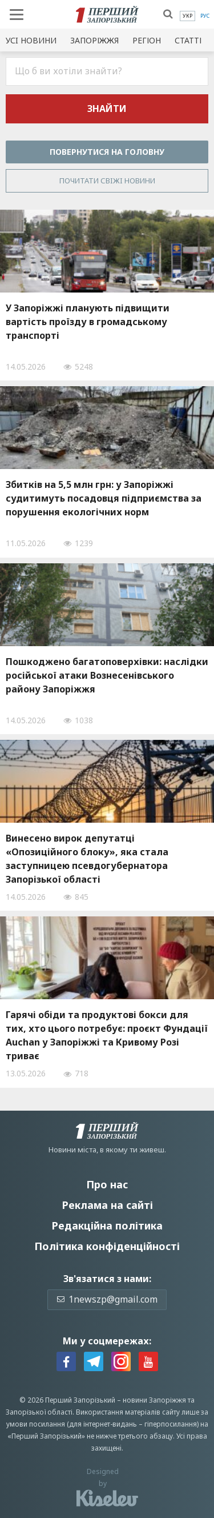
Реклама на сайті (107, 1205)
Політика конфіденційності (107, 1246)
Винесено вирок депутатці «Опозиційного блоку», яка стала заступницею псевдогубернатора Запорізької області (87, 859)
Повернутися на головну (107, 151)
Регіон (146, 40)
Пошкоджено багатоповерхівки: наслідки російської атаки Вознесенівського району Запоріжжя (107, 675)
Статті (188, 40)
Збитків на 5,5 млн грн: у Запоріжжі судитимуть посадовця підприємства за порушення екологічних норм (103, 498)
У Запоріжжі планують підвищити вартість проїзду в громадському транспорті (87, 322)
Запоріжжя (94, 40)
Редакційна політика (107, 1225)
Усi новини (31, 40)
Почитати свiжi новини (107, 180)
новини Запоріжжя (154, 1400)
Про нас (107, 1184)
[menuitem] (187, 16)
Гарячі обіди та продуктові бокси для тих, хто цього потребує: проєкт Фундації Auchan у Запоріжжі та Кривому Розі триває (107, 1035)
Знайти (107, 108)
